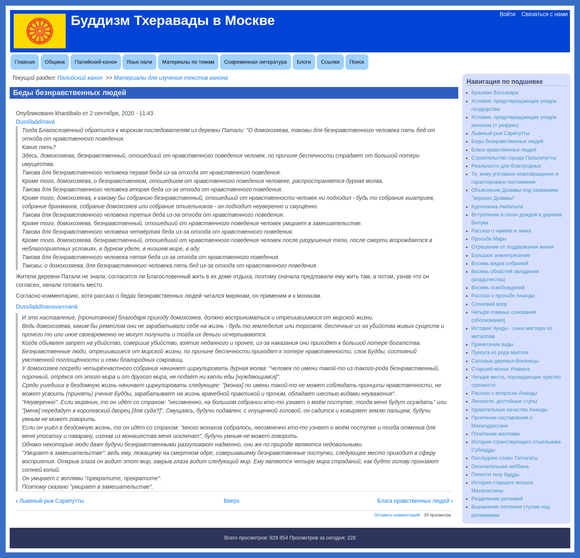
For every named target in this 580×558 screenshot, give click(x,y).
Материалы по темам (188, 62)
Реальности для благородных (506, 166)
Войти (508, 14)
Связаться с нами (545, 14)
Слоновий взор (489, 304)
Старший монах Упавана (501, 369)
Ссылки (330, 62)
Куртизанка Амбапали (497, 207)
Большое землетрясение (501, 255)
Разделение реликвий (497, 499)
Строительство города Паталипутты (514, 158)
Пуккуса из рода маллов (500, 352)
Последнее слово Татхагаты (505, 458)
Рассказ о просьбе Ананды (503, 296)
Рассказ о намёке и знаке (502, 231)
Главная (25, 62)
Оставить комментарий (397, 514)
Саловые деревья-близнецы (505, 361)
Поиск (356, 62)
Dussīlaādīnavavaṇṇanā (46, 306)
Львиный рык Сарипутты (50, 501)
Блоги (304, 62)
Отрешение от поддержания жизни (513, 247)
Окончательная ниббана (500, 466)
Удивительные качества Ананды (510, 410)
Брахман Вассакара (495, 92)
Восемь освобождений (498, 287)
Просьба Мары (489, 239)
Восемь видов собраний (500, 263)
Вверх (231, 501)
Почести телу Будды (496, 474)
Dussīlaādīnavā (35, 121)
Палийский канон (96, 62)
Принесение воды (493, 344)
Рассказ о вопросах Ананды (504, 393)
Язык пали (139, 62)
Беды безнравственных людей (507, 141)
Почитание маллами (496, 434)
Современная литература (255, 62)
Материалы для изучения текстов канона (171, 78)
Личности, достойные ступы (504, 401)
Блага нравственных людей (415, 501)
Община (55, 62)
